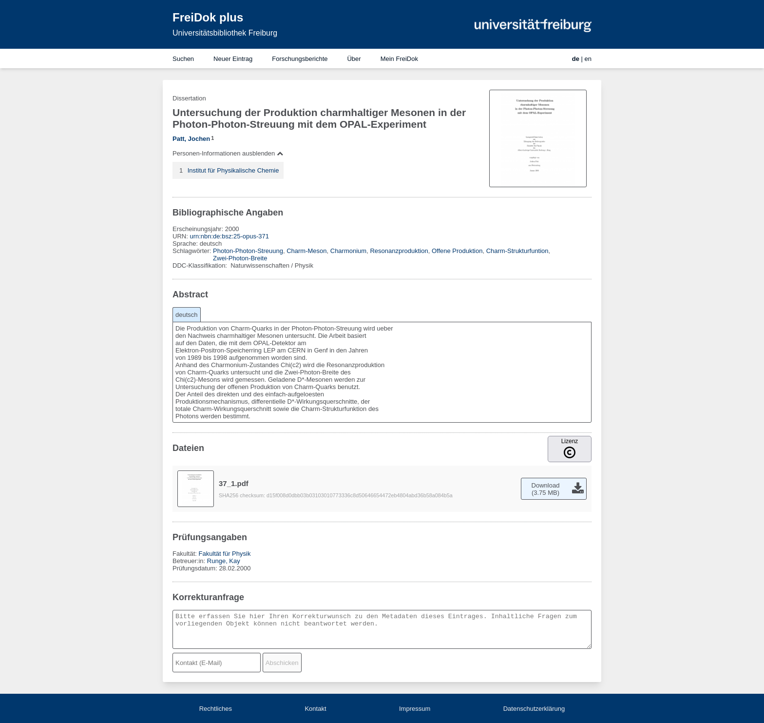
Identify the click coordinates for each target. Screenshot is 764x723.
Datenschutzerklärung (534, 708)
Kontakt (315, 708)
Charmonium (348, 250)
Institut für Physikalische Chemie (233, 170)
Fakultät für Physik (224, 553)
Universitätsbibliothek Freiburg (224, 33)
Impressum (414, 708)
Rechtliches (215, 708)
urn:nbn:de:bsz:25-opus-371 (229, 236)
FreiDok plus (207, 17)
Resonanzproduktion (399, 250)
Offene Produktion (457, 250)
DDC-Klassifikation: (200, 265)
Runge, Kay (223, 561)
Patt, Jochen (191, 138)
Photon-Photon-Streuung (248, 250)
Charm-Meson (306, 250)
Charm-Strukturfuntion (517, 250)
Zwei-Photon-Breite (240, 258)
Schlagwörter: (192, 250)
